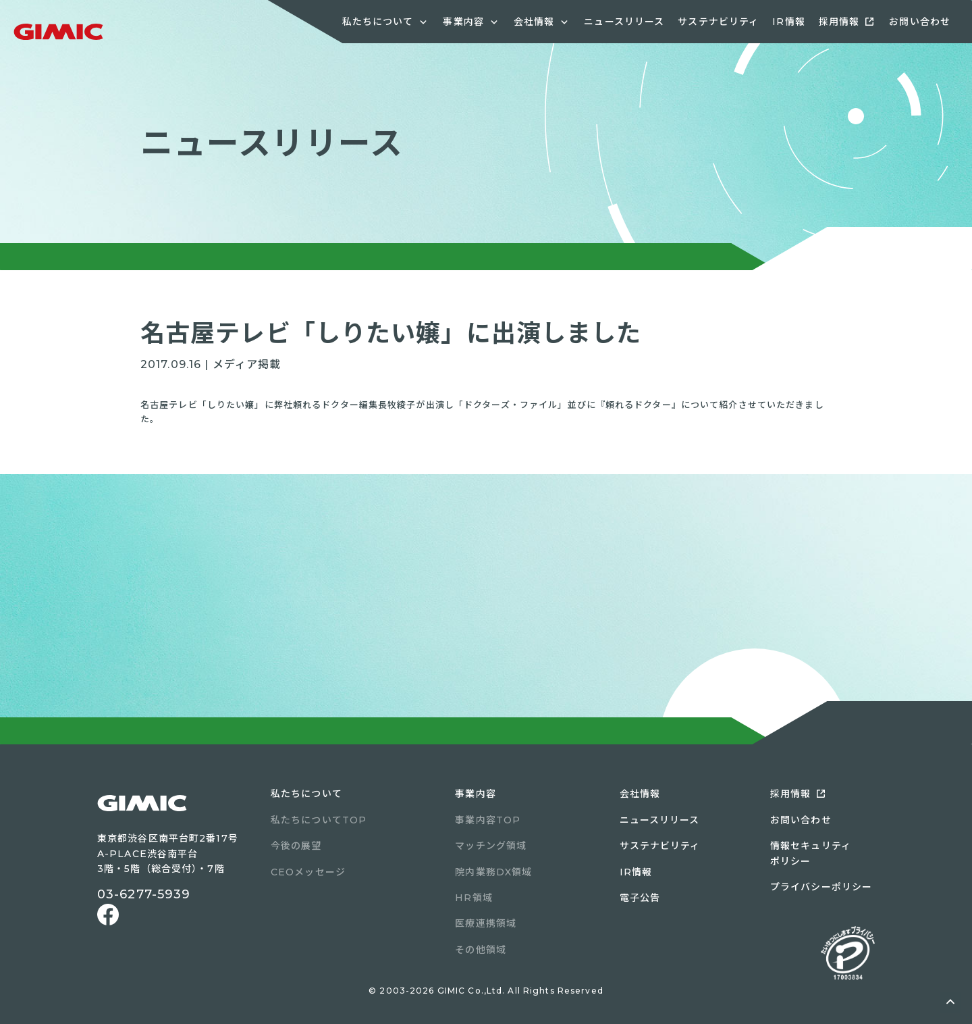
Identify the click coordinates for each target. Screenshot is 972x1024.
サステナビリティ (718, 22)
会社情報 (640, 794)
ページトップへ (950, 1002)
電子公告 (640, 898)
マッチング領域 (490, 846)
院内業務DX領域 (493, 872)
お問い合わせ (919, 22)
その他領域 (480, 950)
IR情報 (788, 22)
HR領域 (473, 898)
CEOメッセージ (308, 872)
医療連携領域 (485, 923)
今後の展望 (296, 846)
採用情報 (839, 22)
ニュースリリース (624, 22)
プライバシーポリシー (821, 887)
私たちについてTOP (319, 820)
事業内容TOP (487, 820)
